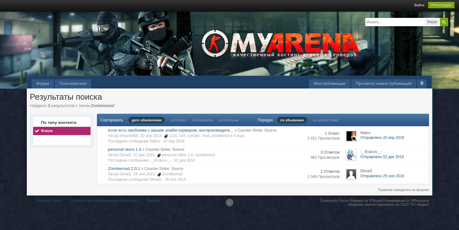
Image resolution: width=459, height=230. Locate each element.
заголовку (178, 120)
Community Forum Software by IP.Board (351, 201)
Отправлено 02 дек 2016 (382, 157)
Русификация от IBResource (405, 201)
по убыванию (292, 120)
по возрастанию (326, 120)
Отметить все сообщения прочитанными (104, 201)
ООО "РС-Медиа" (415, 204)
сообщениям (202, 120)
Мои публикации (330, 83)
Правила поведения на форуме (403, 190)
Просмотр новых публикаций (384, 83)
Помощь (153, 201)
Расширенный (452, 21)
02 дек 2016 (184, 160)
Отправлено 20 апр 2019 (382, 137)
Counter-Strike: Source (257, 130)
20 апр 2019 (174, 141)
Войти (419, 5)
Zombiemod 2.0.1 (124, 168)
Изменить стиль (49, 201)
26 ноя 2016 (175, 179)
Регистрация (441, 5)
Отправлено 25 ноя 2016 (382, 176)
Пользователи (73, 83)
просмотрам (228, 120)
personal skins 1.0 (125, 149)
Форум (42, 83)
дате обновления (147, 120)
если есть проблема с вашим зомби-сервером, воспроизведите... (171, 130)
